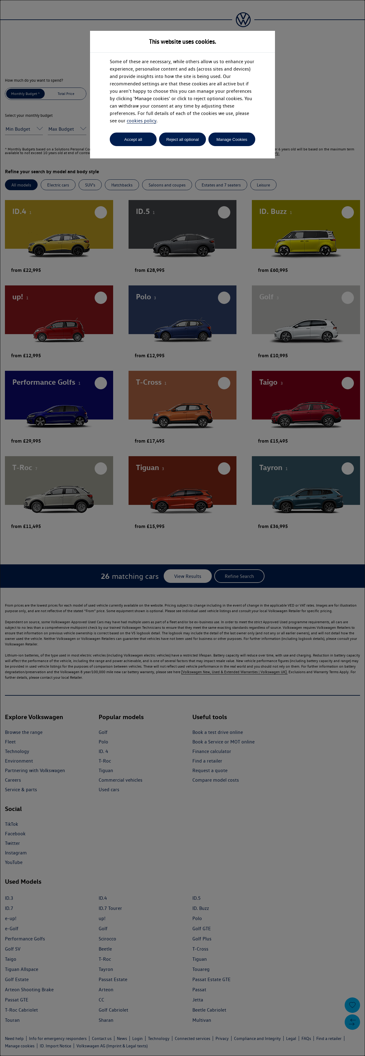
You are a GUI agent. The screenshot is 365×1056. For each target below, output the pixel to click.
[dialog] (182, 528)
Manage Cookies (231, 139)
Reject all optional (182, 139)
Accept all (133, 139)
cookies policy (141, 121)
